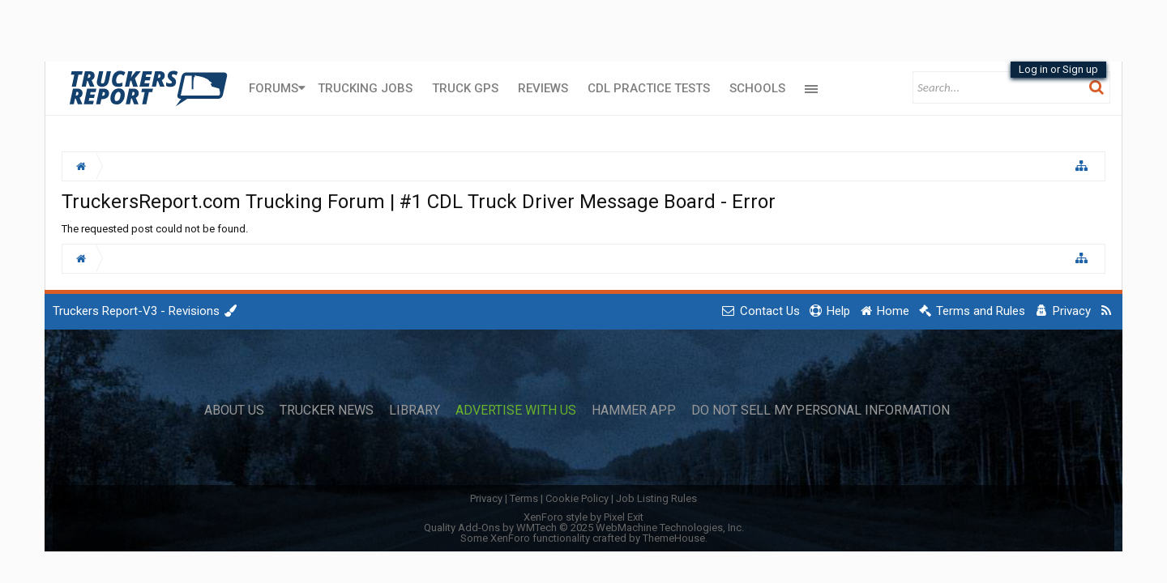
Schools (757, 88)
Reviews (543, 88)
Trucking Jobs (365, 88)
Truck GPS (465, 88)
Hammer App (634, 410)
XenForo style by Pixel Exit (583, 517)
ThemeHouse (674, 538)
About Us (234, 410)
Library (414, 410)
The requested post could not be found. (155, 229)
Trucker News (327, 410)
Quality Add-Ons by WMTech (584, 527)
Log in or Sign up (1058, 69)
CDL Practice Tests (649, 88)
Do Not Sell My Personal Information (820, 410)
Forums (273, 88)
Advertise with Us (515, 410)
